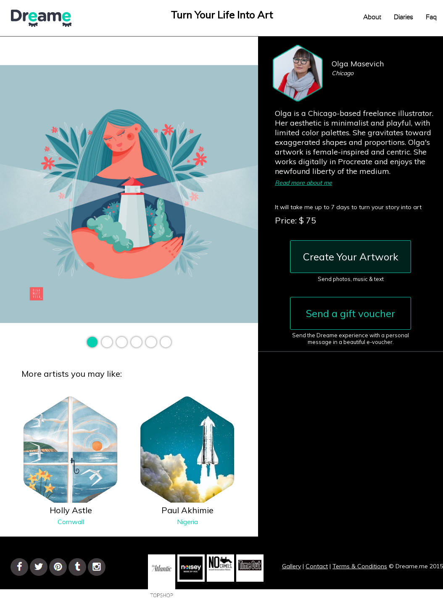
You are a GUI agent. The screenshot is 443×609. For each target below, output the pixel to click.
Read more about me (303, 182)
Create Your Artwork (350, 256)
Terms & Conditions (359, 566)
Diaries (403, 17)
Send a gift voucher (350, 313)
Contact (317, 566)
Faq (431, 17)
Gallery (291, 566)
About (372, 17)
